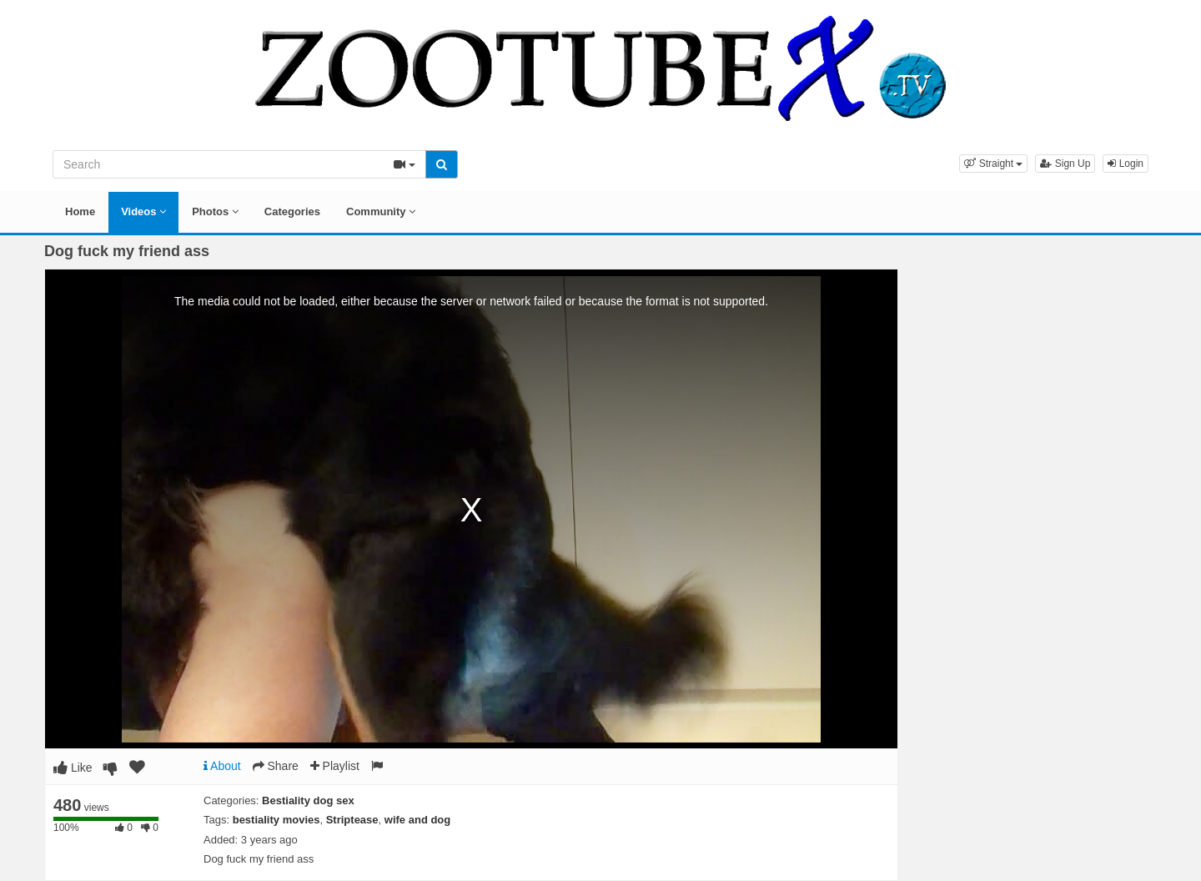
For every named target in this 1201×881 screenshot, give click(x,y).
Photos (215, 211)
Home (80, 211)
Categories (292, 211)
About (222, 766)
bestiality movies (276, 819)
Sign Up (1065, 163)
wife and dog (417, 819)
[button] (993, 163)
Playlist (334, 766)
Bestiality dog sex (308, 800)
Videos (143, 211)
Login (1125, 163)
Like (73, 767)
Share (276, 766)
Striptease (352, 819)
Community (380, 211)
